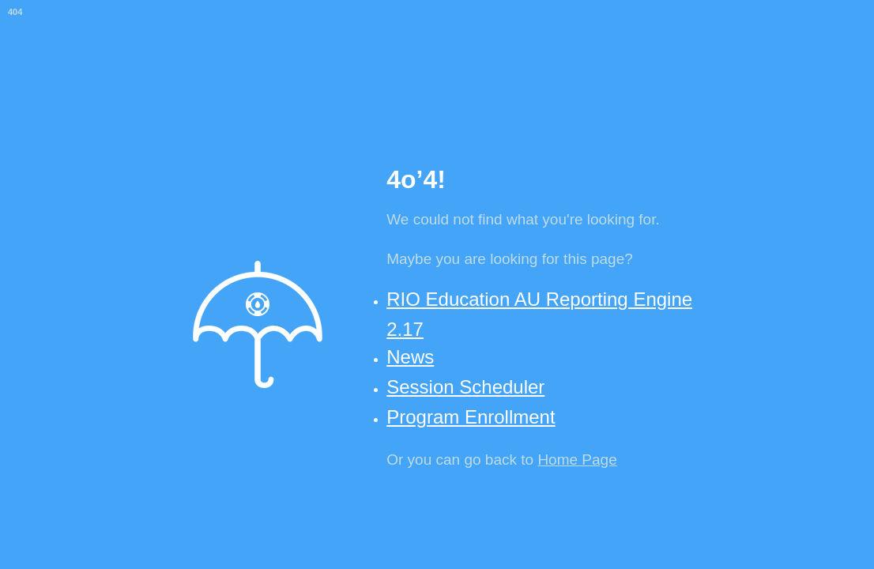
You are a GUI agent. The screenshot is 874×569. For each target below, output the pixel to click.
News (410, 356)
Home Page (576, 459)
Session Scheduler (465, 387)
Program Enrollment (470, 417)
